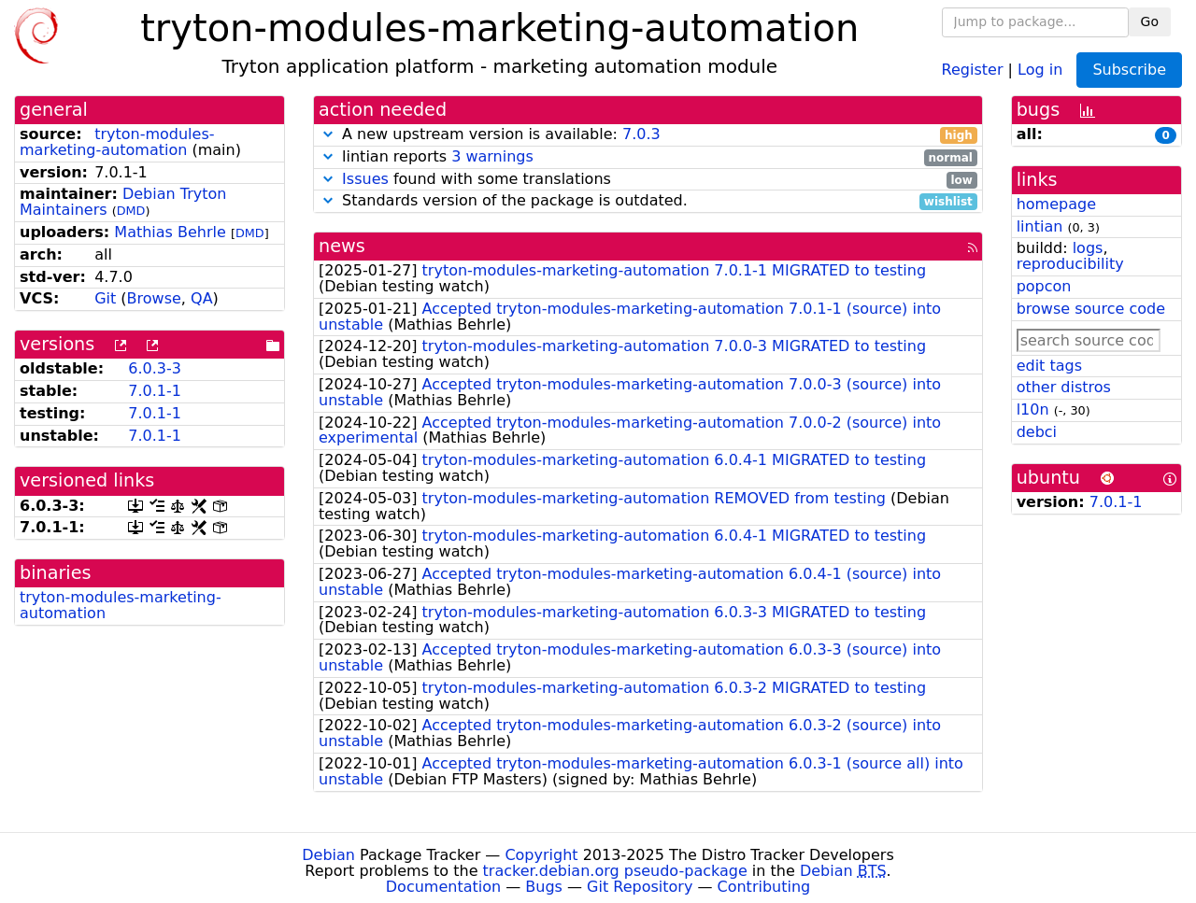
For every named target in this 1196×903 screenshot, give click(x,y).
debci (1037, 432)
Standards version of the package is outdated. (648, 201)
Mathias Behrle (170, 232)
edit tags (1049, 365)
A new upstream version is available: (648, 135)
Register (973, 69)
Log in (1040, 69)
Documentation (443, 887)
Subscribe (1129, 69)
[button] (328, 134)
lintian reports (648, 157)
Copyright (541, 855)
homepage (1056, 204)
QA (202, 298)
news (342, 246)
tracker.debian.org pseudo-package (615, 871)
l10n (1033, 409)
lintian (1040, 226)
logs (1088, 248)
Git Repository (639, 887)
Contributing (764, 887)
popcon (1044, 286)
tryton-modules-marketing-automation (117, 142)
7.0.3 (641, 134)
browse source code (1091, 308)
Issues (365, 179)
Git (105, 298)
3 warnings (492, 156)
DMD (131, 211)
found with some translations (648, 180)
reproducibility (1070, 264)
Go (1150, 21)
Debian (328, 855)
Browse (154, 298)
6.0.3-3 (154, 368)
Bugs (543, 887)
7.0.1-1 (154, 391)
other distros (1064, 387)
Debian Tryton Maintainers (123, 202)
